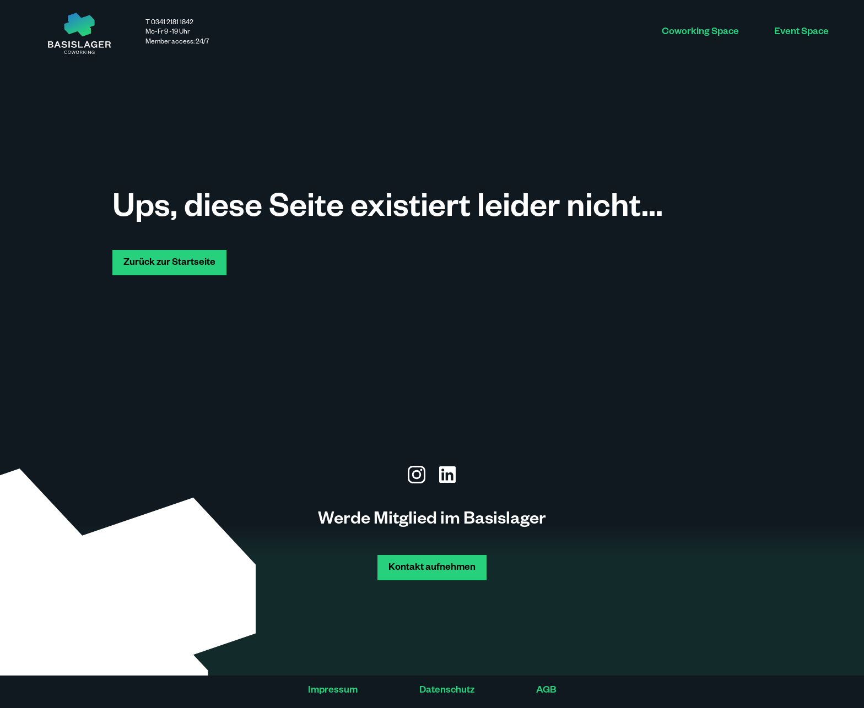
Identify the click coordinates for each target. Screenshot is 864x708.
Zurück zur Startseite (169, 263)
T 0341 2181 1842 (169, 23)
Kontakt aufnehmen (432, 568)
